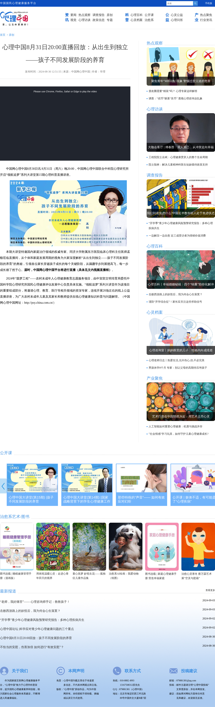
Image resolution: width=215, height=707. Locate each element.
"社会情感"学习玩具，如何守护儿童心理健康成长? (178, 433)
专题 (110, 20)
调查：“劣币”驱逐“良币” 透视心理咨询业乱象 (175, 98)
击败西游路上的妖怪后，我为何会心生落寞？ (175, 294)
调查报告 (99, 15)
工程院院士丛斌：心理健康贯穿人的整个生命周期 (178, 157)
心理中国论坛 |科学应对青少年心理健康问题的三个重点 (37, 629)
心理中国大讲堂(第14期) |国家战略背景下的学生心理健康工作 (86, 499)
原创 (110, 15)
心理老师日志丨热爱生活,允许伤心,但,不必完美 (176, 360)
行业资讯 (206, 20)
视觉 (73, 20)
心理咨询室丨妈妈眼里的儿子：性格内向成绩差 (181, 350)
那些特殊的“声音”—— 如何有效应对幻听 (141, 499)
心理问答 (177, 20)
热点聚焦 (206, 15)
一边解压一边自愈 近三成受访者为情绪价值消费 (177, 235)
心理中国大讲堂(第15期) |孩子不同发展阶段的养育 (31, 499)
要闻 (73, 15)
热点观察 (84, 15)
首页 (2, 34)
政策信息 (99, 20)
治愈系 (149, 20)
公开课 (149, 15)
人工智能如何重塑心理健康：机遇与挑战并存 (175, 426)
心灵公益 (177, 15)
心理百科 (137, 15)
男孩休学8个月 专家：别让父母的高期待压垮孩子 (178, 367)
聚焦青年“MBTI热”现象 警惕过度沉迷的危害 (180, 81)
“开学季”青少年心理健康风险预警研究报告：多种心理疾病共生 (42, 620)
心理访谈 (84, 20)
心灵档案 (137, 20)
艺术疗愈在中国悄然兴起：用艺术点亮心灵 (181, 416)
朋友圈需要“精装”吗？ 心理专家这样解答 (173, 91)
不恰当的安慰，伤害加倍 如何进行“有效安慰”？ (32, 647)
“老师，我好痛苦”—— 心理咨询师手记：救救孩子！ (35, 601)
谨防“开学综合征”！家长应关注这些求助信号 (175, 301)
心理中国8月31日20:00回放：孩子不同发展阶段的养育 (36, 638)
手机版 (208, 3)
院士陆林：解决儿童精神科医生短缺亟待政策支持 (178, 164)
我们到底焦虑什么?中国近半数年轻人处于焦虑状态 (181, 213)
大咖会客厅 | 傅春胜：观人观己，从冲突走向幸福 (181, 147)
